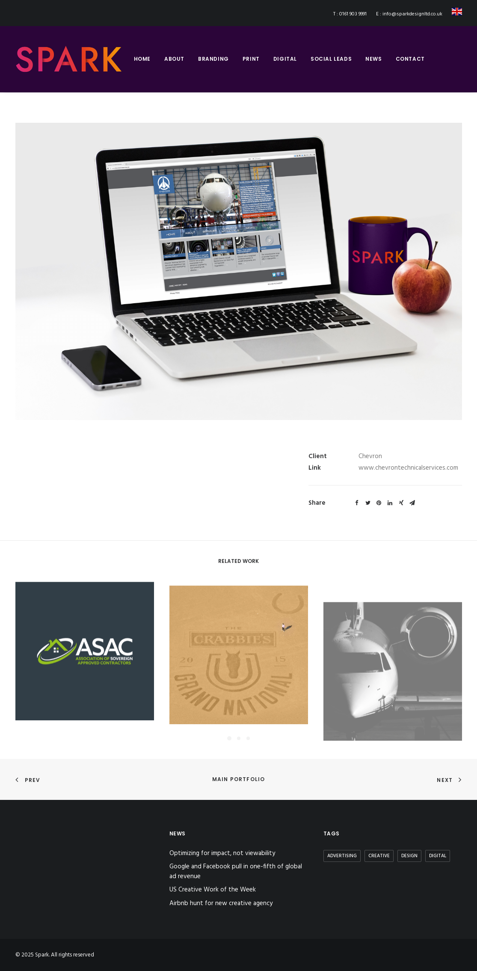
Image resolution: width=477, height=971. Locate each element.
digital (285, 58)
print (251, 58)
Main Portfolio (238, 779)
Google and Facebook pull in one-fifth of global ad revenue (235, 871)
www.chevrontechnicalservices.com (408, 468)
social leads (331, 58)
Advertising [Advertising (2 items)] (342, 856)
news (373, 58)
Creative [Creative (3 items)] (379, 856)
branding (213, 58)
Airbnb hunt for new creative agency (221, 904)
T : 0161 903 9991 (350, 14)
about (174, 58)
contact (410, 58)
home (142, 58)
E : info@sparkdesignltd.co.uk (409, 14)
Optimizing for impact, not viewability (222, 854)
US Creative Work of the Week (212, 890)
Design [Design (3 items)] (409, 856)
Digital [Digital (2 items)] (437, 856)
